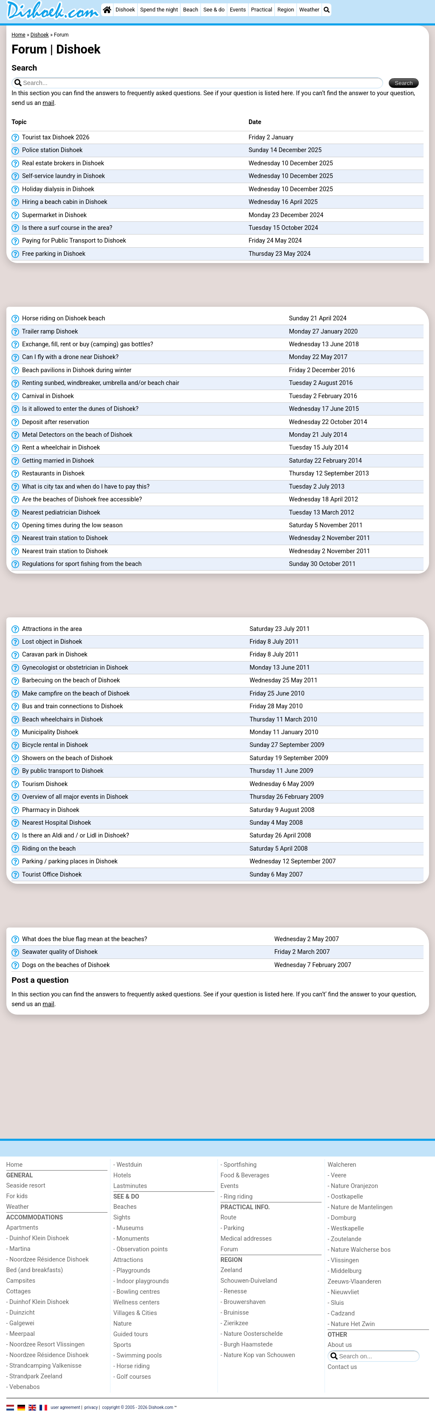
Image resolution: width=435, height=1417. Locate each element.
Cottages (18, 1291)
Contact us (342, 1367)
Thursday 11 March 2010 (283, 719)
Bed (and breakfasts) (34, 1270)
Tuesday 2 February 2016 (323, 396)
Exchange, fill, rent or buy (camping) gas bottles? (82, 344)
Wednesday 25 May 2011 (283, 680)
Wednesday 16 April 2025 (283, 202)
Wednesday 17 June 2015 (324, 409)
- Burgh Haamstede (246, 1344)
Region (285, 9)
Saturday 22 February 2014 (325, 460)
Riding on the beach (43, 849)
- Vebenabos (23, 1387)
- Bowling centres (136, 1291)
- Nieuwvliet (343, 1292)
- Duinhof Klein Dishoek (37, 1238)
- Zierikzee (234, 1323)
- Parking (232, 1228)
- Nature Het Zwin (351, 1324)
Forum (229, 1249)
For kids (17, 1196)
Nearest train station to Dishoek (59, 538)
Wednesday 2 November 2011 (329, 538)
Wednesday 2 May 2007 (306, 939)
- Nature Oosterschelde (251, 1334)
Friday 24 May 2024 (275, 240)
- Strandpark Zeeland (34, 1376)
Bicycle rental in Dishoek (49, 745)
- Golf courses (132, 1376)
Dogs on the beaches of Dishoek (60, 965)
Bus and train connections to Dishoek (67, 706)
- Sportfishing (238, 1164)
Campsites (21, 1280)
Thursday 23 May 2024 (280, 253)
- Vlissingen (343, 1260)
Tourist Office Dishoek (46, 875)
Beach (190, 9)
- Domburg (342, 1218)
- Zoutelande (345, 1239)
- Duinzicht (20, 1312)
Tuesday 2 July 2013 (317, 486)
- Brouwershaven (243, 1302)
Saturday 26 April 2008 (280, 835)
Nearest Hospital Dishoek (51, 823)
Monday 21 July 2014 (318, 434)
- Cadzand (341, 1313)
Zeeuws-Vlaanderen (354, 1281)
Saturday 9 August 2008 (281, 810)
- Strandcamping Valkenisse (44, 1365)
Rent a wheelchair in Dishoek (55, 448)
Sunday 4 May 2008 (275, 822)
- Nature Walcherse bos (359, 1249)
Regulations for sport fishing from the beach (76, 564)
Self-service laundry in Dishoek (58, 176)
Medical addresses (246, 1238)
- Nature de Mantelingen (360, 1207)
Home (14, 1164)
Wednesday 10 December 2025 (291, 163)
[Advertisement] (217, 288)
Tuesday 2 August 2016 (321, 383)
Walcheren (342, 1164)
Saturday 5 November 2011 (326, 525)
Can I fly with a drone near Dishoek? (65, 357)
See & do (214, 9)
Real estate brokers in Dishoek (57, 163)
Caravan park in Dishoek (49, 655)
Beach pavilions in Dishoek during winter (71, 370)
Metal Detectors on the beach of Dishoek (71, 435)
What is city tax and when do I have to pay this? (80, 487)
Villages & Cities (135, 1313)
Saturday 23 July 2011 (279, 629)
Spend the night (159, 9)
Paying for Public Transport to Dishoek (68, 241)
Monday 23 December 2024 (286, 215)
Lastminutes (130, 1186)
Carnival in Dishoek (42, 396)
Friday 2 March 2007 (302, 952)
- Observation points (140, 1249)
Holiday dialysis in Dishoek (52, 189)
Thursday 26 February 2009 (286, 796)
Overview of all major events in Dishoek (69, 797)
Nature (122, 1323)
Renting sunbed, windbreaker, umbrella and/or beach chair (95, 383)
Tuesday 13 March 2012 (321, 512)
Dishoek (125, 9)
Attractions (128, 1260)
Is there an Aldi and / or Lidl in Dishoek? (70, 836)
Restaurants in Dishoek (48, 474)
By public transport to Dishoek (57, 771)
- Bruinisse (234, 1312)
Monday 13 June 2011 (279, 667)
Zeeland (231, 1270)
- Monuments (131, 1238)
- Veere (337, 1175)
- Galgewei (20, 1323)
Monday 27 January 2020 (323, 331)
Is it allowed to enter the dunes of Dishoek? (74, 409)
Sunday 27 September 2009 (286, 745)
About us (340, 1345)
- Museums (128, 1228)
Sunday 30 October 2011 (322, 564)
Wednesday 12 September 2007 (292, 861)
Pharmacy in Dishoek (45, 810)
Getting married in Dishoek (52, 461)
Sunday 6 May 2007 (275, 874)
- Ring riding (236, 1196)
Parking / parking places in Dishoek (64, 861)
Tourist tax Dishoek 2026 (50, 137)
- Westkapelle (346, 1228)
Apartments (22, 1227)
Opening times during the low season (66, 525)
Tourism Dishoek (39, 784)
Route (228, 1217)
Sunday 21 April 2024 (318, 318)
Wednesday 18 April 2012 (323, 499)
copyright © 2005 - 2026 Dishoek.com (137, 1407)
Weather (309, 9)
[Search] (326, 9)
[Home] (107, 9)
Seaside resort (25, 1185)
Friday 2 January (271, 137)
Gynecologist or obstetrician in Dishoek (69, 668)
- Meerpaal (20, 1334)
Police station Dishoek (46, 150)
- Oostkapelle (345, 1196)
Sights (121, 1217)
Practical (261, 9)
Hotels (122, 1175)
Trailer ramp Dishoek (44, 332)
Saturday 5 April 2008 (278, 848)
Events (238, 9)
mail (48, 103)
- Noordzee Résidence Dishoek (47, 1259)
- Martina (18, 1249)
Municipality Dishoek (44, 732)
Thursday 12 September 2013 (329, 473)
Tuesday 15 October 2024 (283, 228)
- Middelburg (345, 1271)
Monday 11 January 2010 (283, 732)
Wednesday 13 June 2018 (324, 344)
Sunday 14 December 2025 (285, 150)
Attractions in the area (46, 629)
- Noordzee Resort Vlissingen (45, 1344)
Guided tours (130, 1334)
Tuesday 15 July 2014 (318, 447)
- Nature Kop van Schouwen (257, 1355)
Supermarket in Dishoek (49, 215)
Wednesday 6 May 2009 (281, 784)
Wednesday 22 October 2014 (328, 422)
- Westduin (127, 1164)
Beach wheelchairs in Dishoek (57, 720)
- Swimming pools (137, 1355)
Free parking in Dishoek (48, 254)
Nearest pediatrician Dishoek (55, 513)
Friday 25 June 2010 (276, 693)
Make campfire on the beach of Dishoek (70, 694)
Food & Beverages (244, 1175)
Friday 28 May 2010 (275, 706)
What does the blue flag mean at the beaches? (79, 939)
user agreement (65, 1407)
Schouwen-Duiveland (248, 1280)
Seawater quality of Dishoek (54, 952)
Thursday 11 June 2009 (281, 771)
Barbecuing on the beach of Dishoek (65, 680)
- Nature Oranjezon (353, 1186)
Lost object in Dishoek (46, 642)
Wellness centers (136, 1302)
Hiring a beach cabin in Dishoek (59, 202)
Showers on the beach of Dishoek (62, 758)
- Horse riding (131, 1366)
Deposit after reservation (50, 422)
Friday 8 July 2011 (274, 641)
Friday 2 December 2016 (322, 370)
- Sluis (336, 1303)
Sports (122, 1345)
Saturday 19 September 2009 (288, 758)
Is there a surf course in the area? (61, 228)
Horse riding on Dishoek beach (58, 318)
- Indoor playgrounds (141, 1281)
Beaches (125, 1207)
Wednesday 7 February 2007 (312, 965)
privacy (91, 1407)
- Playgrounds (131, 1270)
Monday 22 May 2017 (318, 357)
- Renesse (233, 1291)
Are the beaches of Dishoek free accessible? (76, 499)
